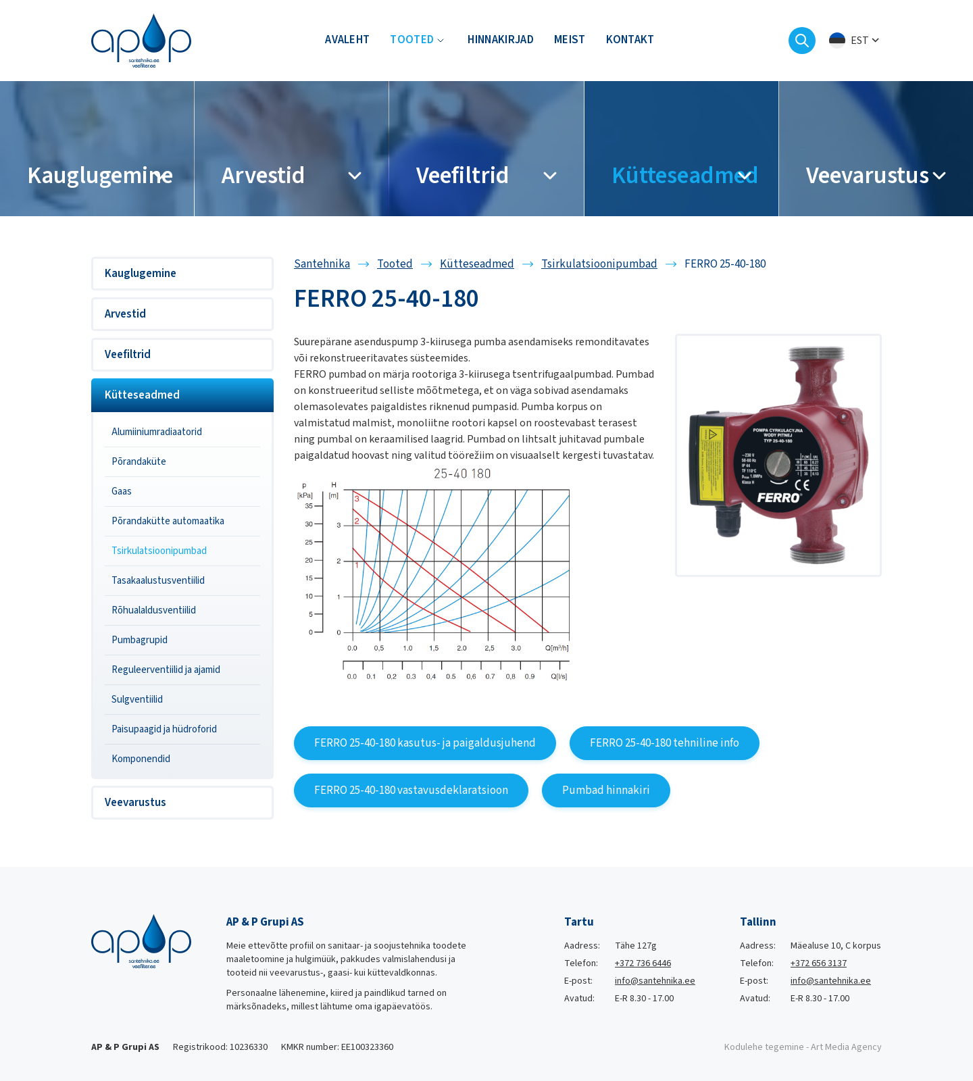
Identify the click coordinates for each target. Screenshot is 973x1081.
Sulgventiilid (137, 700)
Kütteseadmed (142, 395)
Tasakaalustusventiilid (158, 581)
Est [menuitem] (860, 40)
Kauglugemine (140, 274)
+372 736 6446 (643, 963)
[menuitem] (855, 41)
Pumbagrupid (139, 640)
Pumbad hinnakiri (606, 790)
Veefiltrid (128, 355)
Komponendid (140, 759)
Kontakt (630, 40)
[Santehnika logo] (141, 39)
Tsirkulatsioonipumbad (159, 551)
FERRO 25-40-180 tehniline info (664, 743)
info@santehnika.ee (655, 981)
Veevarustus (135, 803)
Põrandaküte (138, 462)
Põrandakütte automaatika (167, 521)
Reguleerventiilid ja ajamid (165, 670)
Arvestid (125, 314)
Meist (570, 40)
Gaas (121, 491)
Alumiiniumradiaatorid (156, 432)
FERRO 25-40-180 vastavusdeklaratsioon (411, 790)
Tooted (412, 40)
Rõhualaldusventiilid (153, 610)
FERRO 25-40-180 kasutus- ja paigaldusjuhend (425, 743)
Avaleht (347, 40)
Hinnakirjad (501, 40)
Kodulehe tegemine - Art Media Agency (803, 1047)
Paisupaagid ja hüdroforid (164, 729)
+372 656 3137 (819, 963)
